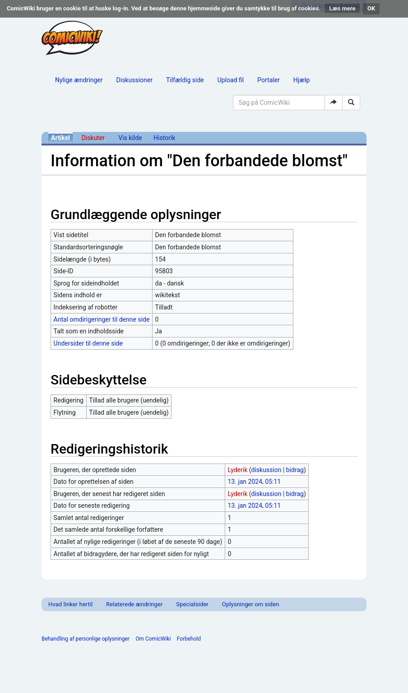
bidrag (295, 469)
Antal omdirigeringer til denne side (102, 319)
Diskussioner (134, 80)
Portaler (268, 80)
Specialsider (192, 604)
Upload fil (231, 80)
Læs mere (342, 8)
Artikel (60, 137)
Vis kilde (130, 137)
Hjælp (301, 80)
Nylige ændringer (79, 80)
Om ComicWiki (153, 639)
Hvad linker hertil (70, 604)
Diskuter (92, 137)
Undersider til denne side (88, 343)
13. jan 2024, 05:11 (254, 481)
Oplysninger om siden (250, 604)
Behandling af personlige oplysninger (86, 639)
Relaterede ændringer (134, 604)
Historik (164, 137)
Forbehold (189, 639)
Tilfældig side (185, 80)
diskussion (266, 469)
